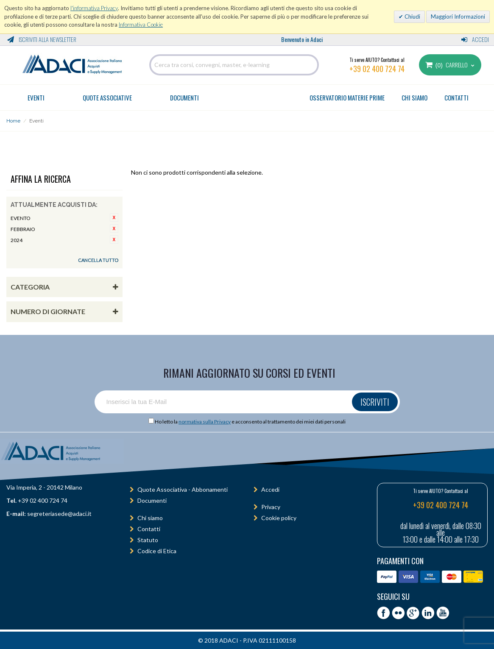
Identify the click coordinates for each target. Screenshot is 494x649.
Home (13, 121)
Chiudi (411, 16)
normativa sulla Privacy (205, 421)
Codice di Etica (156, 550)
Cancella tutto (98, 260)
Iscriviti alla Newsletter (41, 39)
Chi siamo (150, 517)
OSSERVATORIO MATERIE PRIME (347, 97)
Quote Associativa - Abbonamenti (182, 489)
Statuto (147, 539)
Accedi (475, 39)
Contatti (148, 528)
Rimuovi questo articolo (114, 217)
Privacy (270, 506)
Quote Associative (107, 97)
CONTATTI (456, 97)
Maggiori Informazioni (458, 16)
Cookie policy (278, 517)
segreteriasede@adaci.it (59, 513)
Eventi (36, 97)
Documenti (184, 97)
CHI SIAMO (414, 97)
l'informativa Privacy (94, 8)
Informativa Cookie (141, 24)
